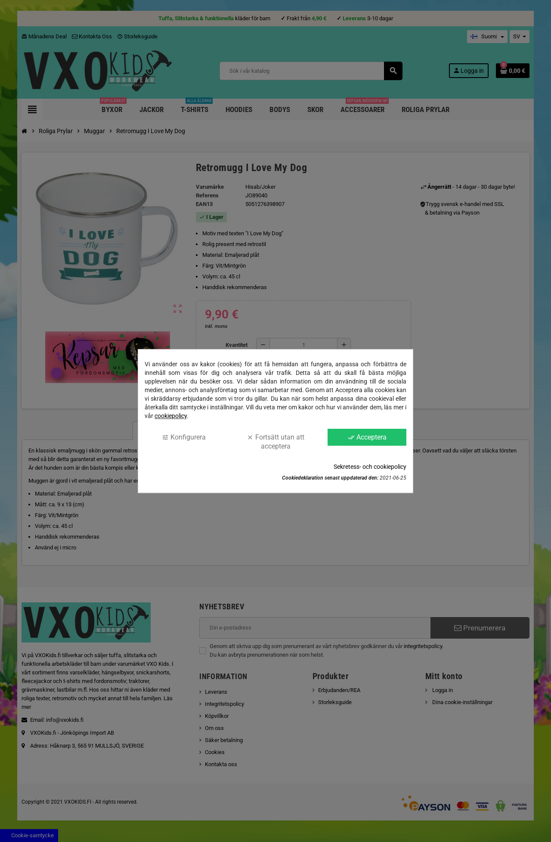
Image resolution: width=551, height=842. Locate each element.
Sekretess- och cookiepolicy (370, 466)
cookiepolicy (171, 415)
